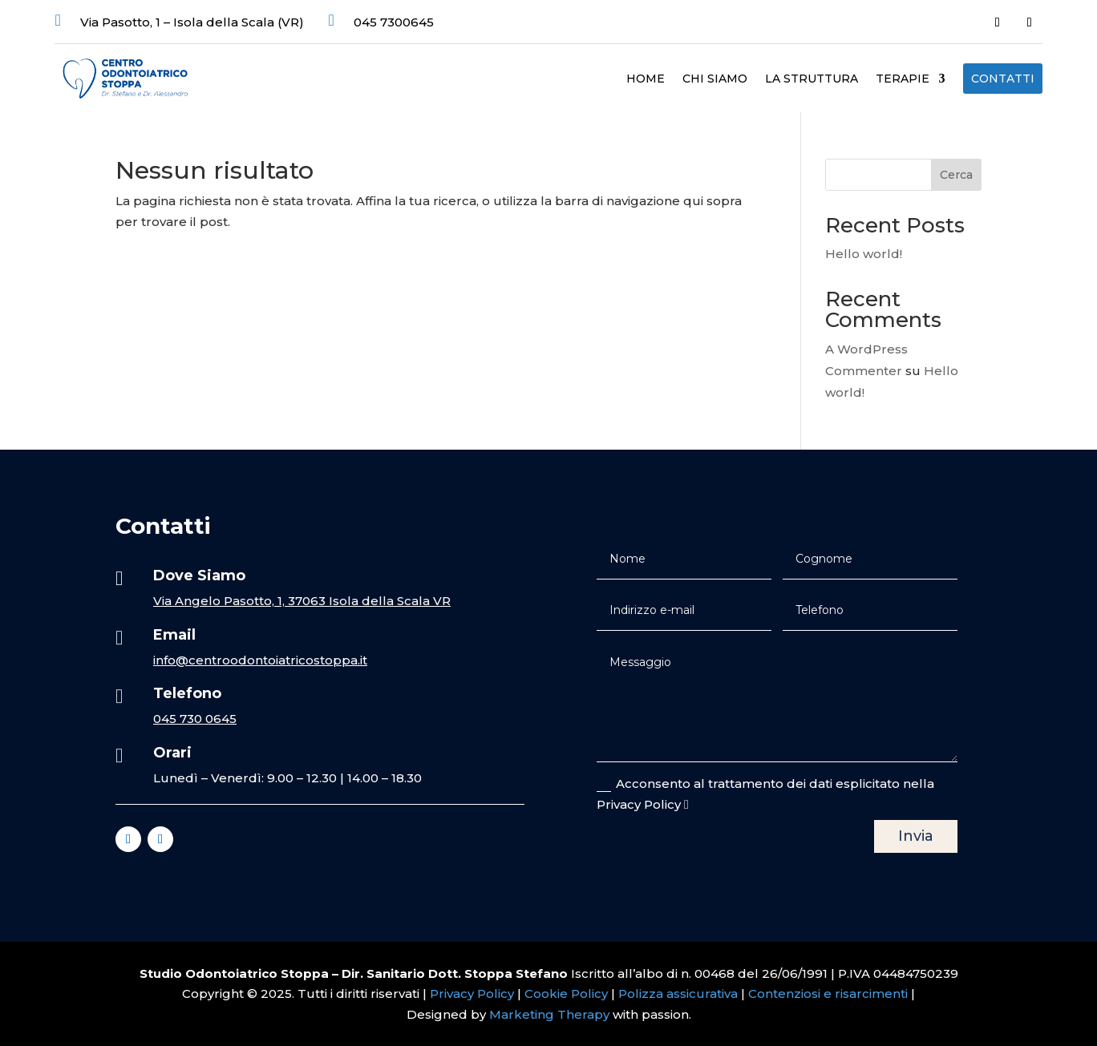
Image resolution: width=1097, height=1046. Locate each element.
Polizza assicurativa (678, 993)
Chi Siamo (714, 79)
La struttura (811, 79)
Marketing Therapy (549, 1014)
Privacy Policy (473, 993)
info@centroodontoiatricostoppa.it (260, 660)
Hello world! (863, 253)
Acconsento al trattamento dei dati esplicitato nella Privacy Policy (765, 794)
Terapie (902, 79)
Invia (915, 836)
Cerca (956, 175)
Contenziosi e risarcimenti (828, 993)
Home (645, 79)
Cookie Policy (566, 993)
